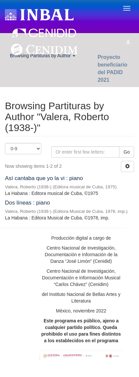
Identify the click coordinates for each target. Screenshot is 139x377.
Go (126, 152)
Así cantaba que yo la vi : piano (44, 178)
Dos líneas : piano (27, 203)
